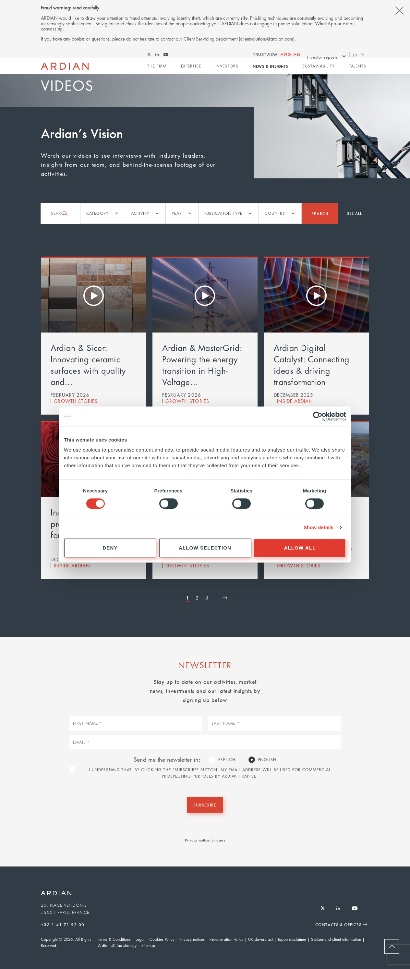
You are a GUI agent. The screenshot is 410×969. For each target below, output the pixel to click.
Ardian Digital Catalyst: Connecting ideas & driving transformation (312, 364)
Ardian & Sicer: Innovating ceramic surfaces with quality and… (88, 364)
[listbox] (101, 213)
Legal (140, 940)
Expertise (191, 69)
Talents (357, 69)
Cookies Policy (162, 940)
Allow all (300, 548)
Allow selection (205, 548)
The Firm (156, 69)
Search (319, 213)
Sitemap (148, 946)
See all (354, 213)
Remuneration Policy (226, 940)
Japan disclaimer (292, 940)
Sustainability (318, 69)
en (355, 56)
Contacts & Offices (337, 925)
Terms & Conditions (114, 940)
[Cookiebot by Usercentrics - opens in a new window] (317, 416)
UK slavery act (260, 940)
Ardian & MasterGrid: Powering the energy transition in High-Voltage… (202, 364)
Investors (226, 69)
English (267, 759)
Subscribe (205, 805)
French (226, 759)
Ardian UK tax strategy (117, 946)
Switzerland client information (336, 940)
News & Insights (270, 69)
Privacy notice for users (205, 840)
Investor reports (322, 56)
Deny (109, 548)
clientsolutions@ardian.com (266, 38)
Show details (319, 527)
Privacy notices (192, 940)
